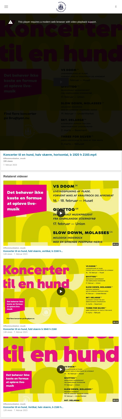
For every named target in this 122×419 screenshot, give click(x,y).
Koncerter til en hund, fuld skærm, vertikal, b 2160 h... (33, 251)
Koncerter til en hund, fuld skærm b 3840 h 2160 (30, 329)
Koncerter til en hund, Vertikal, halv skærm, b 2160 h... (33, 407)
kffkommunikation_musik (14, 158)
